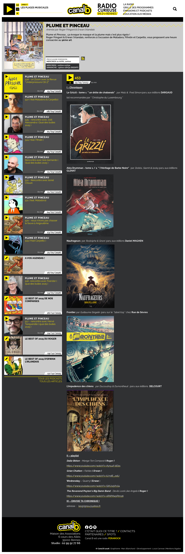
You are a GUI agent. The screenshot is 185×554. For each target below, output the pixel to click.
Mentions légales (173, 549)
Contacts (127, 531)
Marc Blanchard (128, 549)
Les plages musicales (34, 7)
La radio (128, 4)
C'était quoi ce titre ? (101, 531)
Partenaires (94, 534)
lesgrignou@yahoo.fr (89, 506)
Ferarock (114, 538)
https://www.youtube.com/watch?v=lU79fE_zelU (93, 476)
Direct (25, 4)
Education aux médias (137, 14)
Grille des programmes (138, 7)
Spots (111, 534)
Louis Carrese (158, 549)
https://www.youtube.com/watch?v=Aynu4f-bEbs (93, 465)
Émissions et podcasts (137, 11)
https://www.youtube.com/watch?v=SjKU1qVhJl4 (93, 486)
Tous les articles (50, 381)
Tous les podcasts (50, 378)
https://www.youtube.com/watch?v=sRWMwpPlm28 (95, 496)
